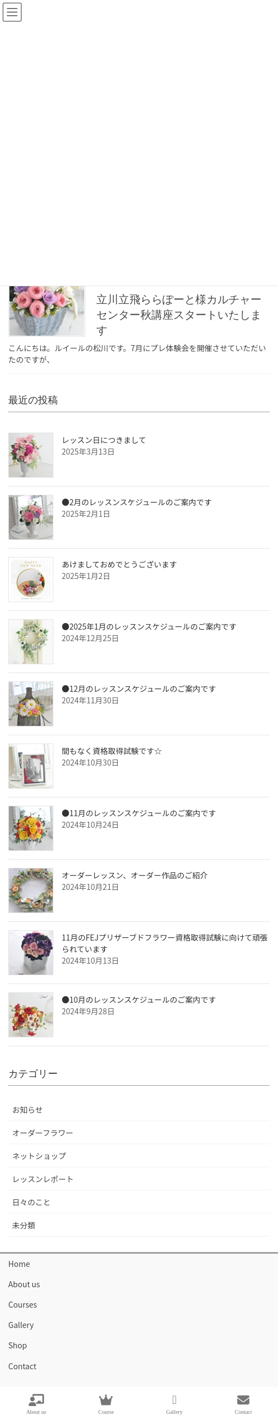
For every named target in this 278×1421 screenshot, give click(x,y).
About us (24, 1283)
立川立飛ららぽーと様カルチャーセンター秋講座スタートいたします (178, 314)
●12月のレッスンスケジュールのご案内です (139, 688)
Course (106, 1404)
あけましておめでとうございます (119, 564)
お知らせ (27, 1109)
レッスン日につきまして (104, 439)
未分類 (23, 1225)
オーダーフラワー (42, 1132)
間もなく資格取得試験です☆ (112, 750)
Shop (17, 1345)
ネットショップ (39, 1155)
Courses (22, 1304)
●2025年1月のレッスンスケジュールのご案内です (149, 626)
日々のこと (31, 1201)
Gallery (21, 1324)
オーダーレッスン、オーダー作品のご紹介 (135, 875)
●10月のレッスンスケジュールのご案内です (139, 999)
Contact (22, 1365)
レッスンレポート (43, 1178)
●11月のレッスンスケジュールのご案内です (139, 812)
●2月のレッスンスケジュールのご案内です (137, 501)
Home (19, 1263)
